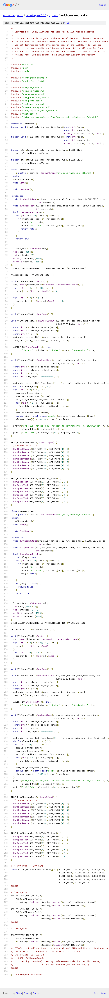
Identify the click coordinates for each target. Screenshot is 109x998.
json (103, 993)
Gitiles (19, 993)
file (66, 23)
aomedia (9, 15)
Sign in (102, 4)
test (55, 15)
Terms (36, 993)
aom (20, 15)
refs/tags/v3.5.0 (36, 15)
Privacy (27, 993)
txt (96, 993)
